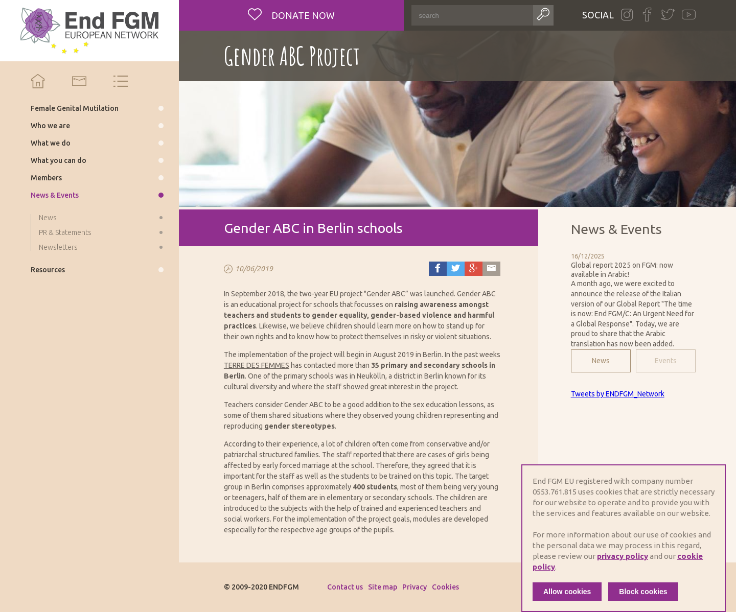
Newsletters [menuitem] (58, 247)
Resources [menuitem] (48, 269)
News (601, 361)
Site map (382, 587)
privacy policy (622, 556)
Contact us (345, 587)
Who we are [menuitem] (50, 125)
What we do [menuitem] (51, 143)
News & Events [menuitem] (55, 195)
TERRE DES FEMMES (256, 365)
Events (666, 361)
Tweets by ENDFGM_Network (617, 394)
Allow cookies (567, 591)
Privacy (414, 587)
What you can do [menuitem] (58, 160)
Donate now (302, 15)
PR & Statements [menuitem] (65, 232)
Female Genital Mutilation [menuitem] (75, 108)
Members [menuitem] (46, 177)
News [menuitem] (48, 217)
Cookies (445, 587)
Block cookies (643, 591)
